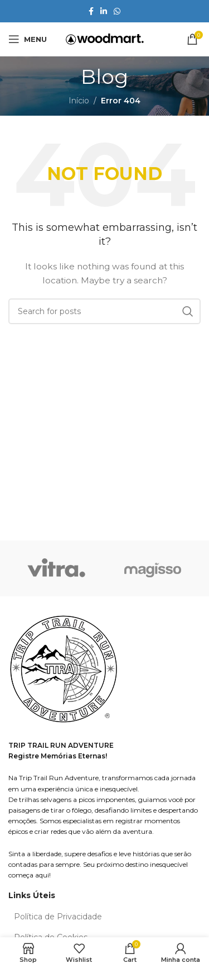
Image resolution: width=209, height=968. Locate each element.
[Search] (104, 311)
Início (79, 101)
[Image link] (64, 670)
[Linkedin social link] (103, 11)
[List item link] (104, 916)
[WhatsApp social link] (117, 11)
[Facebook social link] (91, 11)
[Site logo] (105, 39)
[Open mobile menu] (27, 39)
